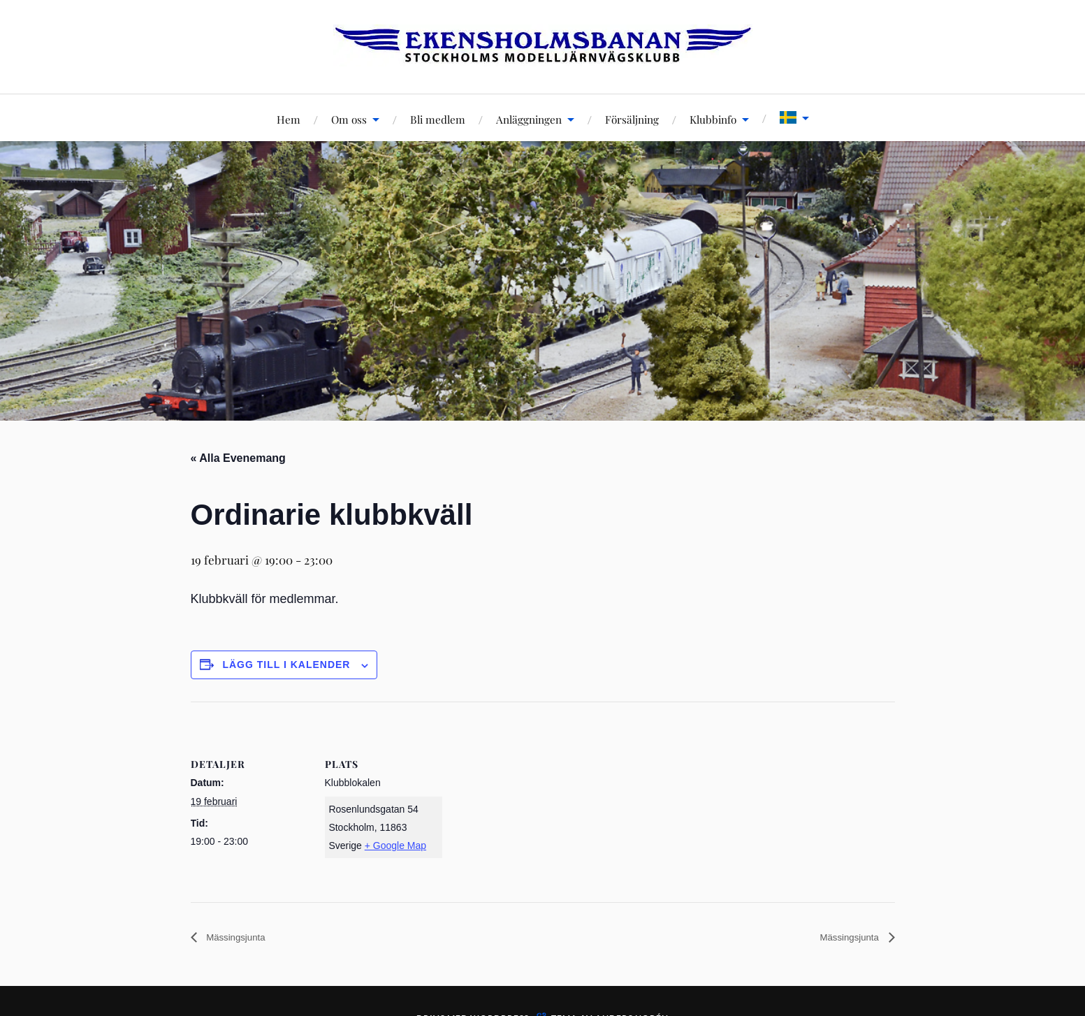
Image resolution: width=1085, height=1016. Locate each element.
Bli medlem (437, 119)
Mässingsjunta (241, 938)
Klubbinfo (713, 119)
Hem (288, 119)
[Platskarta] (532, 798)
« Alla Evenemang (238, 458)
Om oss (349, 119)
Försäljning (632, 119)
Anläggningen (529, 119)
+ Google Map (395, 845)
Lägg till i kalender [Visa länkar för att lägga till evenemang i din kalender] (286, 664)
